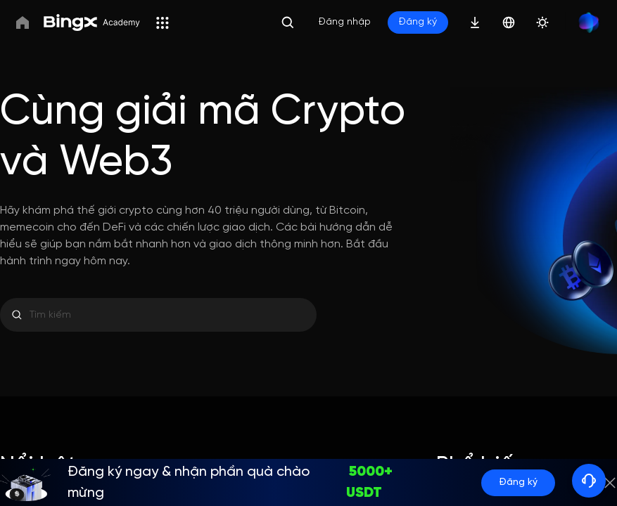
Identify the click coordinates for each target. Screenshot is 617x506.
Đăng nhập (345, 22)
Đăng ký (518, 482)
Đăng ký (418, 22)
